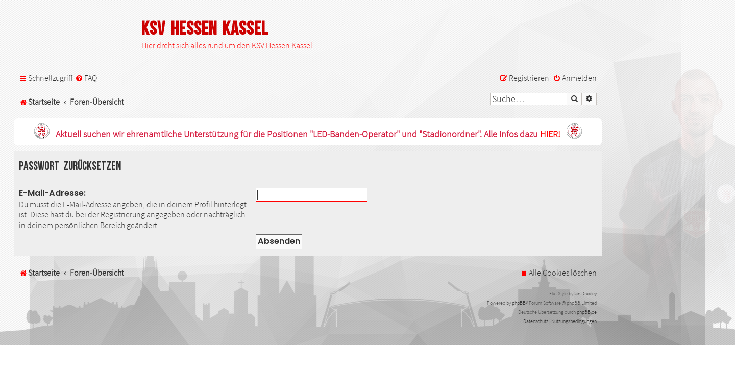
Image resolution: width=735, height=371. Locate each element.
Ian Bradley (585, 293)
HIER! (550, 134)
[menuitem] (86, 78)
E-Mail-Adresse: (52, 193)
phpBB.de (587, 312)
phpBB (519, 303)
